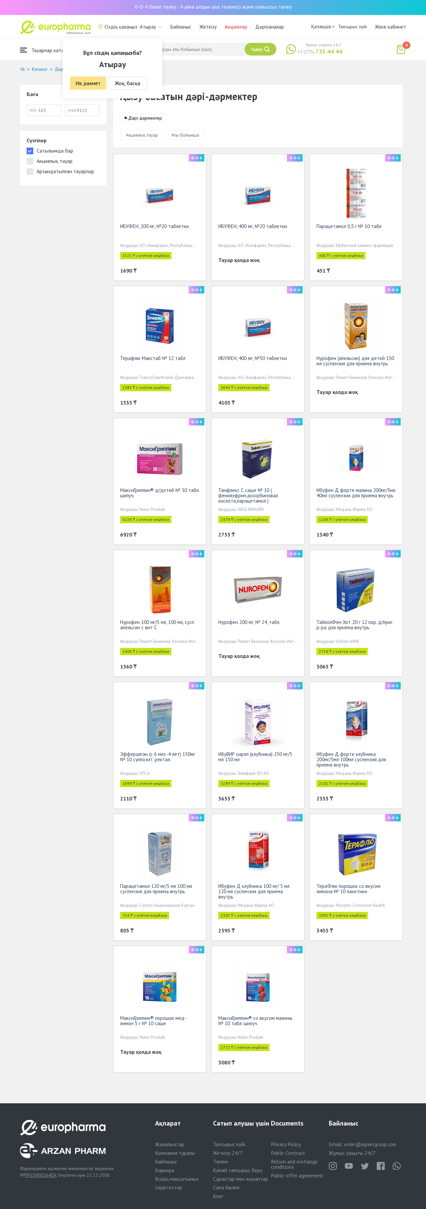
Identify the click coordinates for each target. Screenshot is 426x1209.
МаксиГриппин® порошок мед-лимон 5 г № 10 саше (153, 1022)
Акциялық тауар (142, 136)
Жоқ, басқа (127, 83)
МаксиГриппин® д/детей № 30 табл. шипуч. (159, 494)
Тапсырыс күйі (352, 27)
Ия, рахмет (88, 83)
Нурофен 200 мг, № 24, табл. (249, 623)
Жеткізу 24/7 (228, 1152)
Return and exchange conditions (294, 1164)
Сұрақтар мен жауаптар (240, 1178)
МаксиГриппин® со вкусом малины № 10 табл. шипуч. (255, 1022)
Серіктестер (168, 1187)
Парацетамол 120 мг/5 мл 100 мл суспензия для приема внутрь (156, 890)
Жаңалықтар (169, 1144)
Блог (218, 1196)
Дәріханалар (269, 27)
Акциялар (236, 27)
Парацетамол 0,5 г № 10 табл (349, 227)
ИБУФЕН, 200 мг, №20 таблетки (154, 227)
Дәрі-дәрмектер (145, 119)
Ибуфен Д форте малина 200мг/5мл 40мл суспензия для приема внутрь (356, 494)
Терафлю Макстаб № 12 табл (152, 359)
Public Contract (288, 1152)
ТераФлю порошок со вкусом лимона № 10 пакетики (348, 890)
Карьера (164, 1170)
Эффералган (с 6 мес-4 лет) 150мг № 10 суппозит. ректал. (157, 758)
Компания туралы (175, 1152)
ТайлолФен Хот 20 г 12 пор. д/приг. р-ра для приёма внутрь (355, 626)
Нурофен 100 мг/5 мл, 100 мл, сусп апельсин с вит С (157, 626)
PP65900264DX (41, 1175)
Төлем (220, 1161)
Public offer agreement (297, 1175)
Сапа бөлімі (226, 1187)
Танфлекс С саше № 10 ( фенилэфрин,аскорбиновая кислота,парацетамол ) (248, 496)
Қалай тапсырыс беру (237, 1170)
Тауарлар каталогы (47, 50)
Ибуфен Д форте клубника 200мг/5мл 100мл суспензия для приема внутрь (351, 760)
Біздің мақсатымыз (177, 1178)
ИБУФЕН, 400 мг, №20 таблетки (252, 227)
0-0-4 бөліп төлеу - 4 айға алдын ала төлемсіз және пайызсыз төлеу (213, 6)
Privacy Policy (286, 1144)
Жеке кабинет (390, 27)
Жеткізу (208, 27)
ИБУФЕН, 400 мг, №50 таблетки (252, 359)
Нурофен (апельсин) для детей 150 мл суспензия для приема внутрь (355, 362)
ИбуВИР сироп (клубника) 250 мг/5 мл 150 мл (255, 758)
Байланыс (180, 27)
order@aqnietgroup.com (370, 1144)
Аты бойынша (185, 136)
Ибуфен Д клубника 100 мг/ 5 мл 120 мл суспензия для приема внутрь (254, 892)
